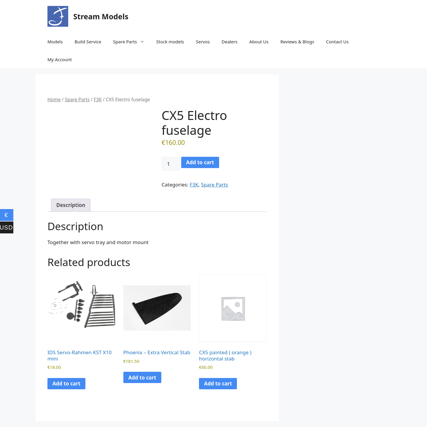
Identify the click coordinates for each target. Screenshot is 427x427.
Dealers (230, 42)
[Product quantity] (171, 164)
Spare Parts (131, 41)
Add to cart (200, 162)
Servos (203, 42)
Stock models (170, 42)
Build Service (87, 42)
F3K (98, 99)
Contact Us (337, 42)
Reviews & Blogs (297, 42)
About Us (259, 42)
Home (53, 99)
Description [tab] (70, 205)
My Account (59, 59)
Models (55, 42)
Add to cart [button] (66, 383)
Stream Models (100, 16)
